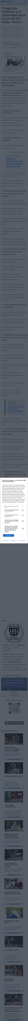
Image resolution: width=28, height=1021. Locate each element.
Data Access (14, 540)
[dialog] (14, 510)
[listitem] (14, 507)
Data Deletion (6, 540)
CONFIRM (8, 535)
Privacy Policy (22, 540)
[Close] (25, 480)
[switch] (22, 510)
